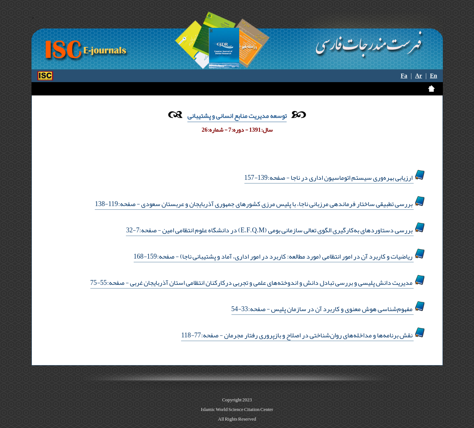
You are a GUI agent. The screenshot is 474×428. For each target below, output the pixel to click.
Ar (418, 76)
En (433, 76)
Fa (404, 76)
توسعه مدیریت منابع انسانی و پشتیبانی (237, 115)
